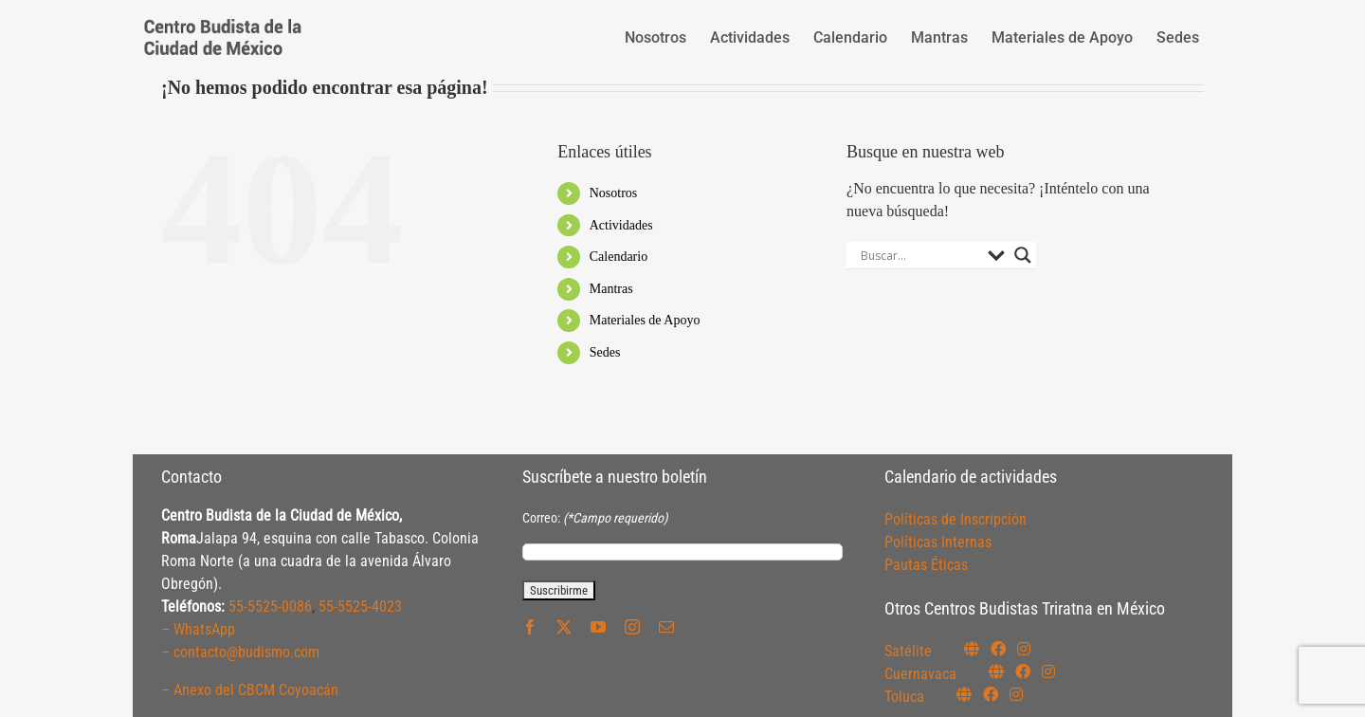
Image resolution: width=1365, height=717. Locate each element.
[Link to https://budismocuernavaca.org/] (996, 671)
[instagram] (632, 626)
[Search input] (919, 255)
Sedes (605, 352)
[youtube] (598, 626)
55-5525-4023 (360, 607)
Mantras (611, 289)
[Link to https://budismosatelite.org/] (971, 648)
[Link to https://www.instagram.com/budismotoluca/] (1016, 694)
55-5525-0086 (270, 607)
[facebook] (529, 626)
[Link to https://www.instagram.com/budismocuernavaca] (1048, 671)
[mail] (666, 626)
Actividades (621, 225)
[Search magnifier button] (1023, 255)
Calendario (618, 256)
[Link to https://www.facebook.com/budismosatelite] (998, 648)
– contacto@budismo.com (240, 652)
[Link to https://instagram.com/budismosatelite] (1023, 648)
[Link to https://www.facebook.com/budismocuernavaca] (1022, 671)
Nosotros (614, 193)
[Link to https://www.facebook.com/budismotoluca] (990, 694)
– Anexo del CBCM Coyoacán (249, 690)
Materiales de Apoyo (645, 320)
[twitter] (564, 626)
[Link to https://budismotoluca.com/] (964, 694)
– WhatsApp (198, 629)
